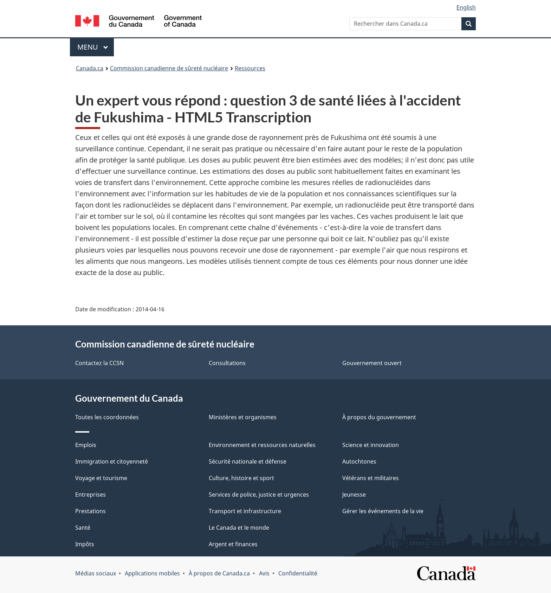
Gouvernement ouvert (372, 363)
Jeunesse (354, 494)
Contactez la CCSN (99, 363)
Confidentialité (297, 573)
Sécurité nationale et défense (247, 461)
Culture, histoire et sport (241, 478)
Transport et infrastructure (245, 511)
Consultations (227, 363)
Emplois (85, 445)
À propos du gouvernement (379, 417)
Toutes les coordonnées (107, 417)
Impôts (84, 544)
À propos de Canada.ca (219, 573)
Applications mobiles (152, 573)
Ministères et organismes (243, 417)
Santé (82, 527)
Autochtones (359, 461)
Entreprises (90, 494)
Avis (264, 573)
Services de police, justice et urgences (259, 494)
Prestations (90, 511)
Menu (95, 47)
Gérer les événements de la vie (382, 511)
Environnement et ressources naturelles (262, 445)
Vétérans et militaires (370, 478)
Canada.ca (89, 68)
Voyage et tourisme (101, 478)
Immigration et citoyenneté (111, 461)
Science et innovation (370, 445)
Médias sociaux (95, 573)
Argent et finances (233, 544)
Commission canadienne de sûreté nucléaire (169, 68)
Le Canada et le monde (239, 527)
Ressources (250, 68)
